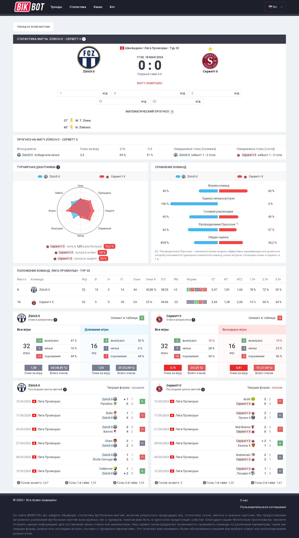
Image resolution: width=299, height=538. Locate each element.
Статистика (78, 7)
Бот (112, 7)
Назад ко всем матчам (33, 26)
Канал (98, 7)
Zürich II (49, 176)
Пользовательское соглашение (263, 507)
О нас (244, 500)
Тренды (56, 7)
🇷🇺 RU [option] (273, 7)
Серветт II (112, 176)
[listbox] (275, 7)
